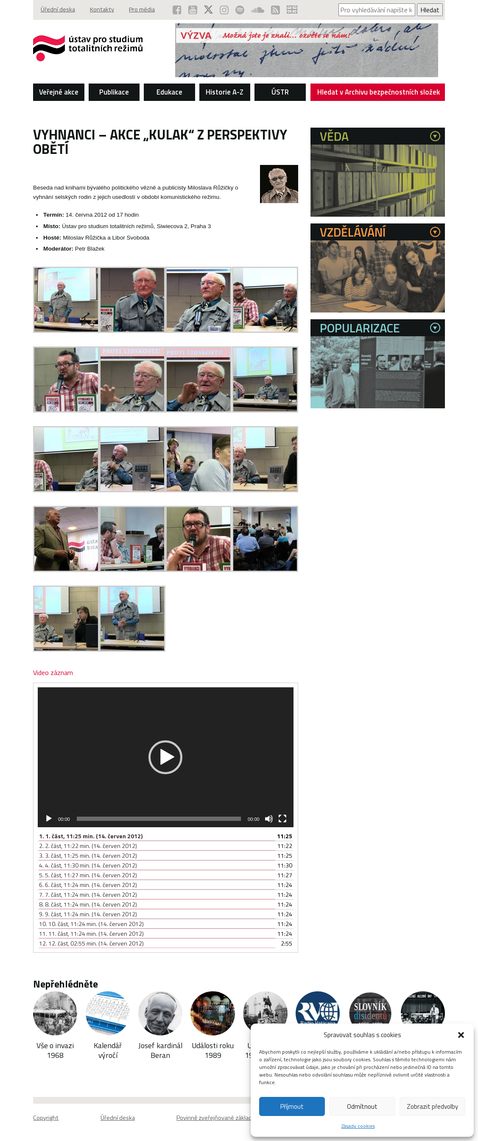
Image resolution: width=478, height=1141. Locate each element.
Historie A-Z (224, 91)
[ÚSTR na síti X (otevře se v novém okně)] (208, 10)
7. (88, 894)
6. (88, 884)
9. (88, 913)
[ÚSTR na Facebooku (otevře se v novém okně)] (177, 10)
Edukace (169, 91)
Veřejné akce (58, 91)
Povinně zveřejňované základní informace (230, 1117)
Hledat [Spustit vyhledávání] (429, 10)
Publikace (114, 91)
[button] (461, 1035)
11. (91, 933)
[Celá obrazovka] (282, 819)
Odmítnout (362, 1106)
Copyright (46, 1117)
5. (88, 874)
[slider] (159, 819)
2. (88, 845)
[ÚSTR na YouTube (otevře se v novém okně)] (193, 10)
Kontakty (102, 9)
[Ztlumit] (269, 819)
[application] (166, 757)
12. (91, 943)
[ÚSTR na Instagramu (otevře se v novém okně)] (224, 10)
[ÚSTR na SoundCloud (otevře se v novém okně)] (258, 10)
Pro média (143, 9)
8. (88, 904)
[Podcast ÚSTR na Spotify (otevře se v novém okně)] (240, 10)
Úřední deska (58, 9)
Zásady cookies (358, 1126)
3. (88, 855)
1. (91, 835)
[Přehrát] (49, 819)
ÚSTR (280, 91)
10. (91, 923)
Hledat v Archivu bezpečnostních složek (378, 93)
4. (88, 865)
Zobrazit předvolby (432, 1106)
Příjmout (292, 1106)
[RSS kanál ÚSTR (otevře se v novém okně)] (275, 10)
